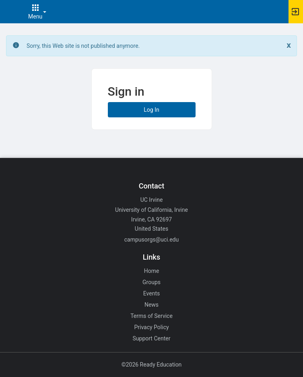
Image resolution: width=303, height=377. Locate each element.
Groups (151, 282)
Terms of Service (151, 316)
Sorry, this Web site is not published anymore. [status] (83, 46)
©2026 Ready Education (152, 364)
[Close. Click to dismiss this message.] (289, 45)
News (151, 304)
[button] (10, 11)
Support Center (152, 338)
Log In (151, 110)
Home (151, 271)
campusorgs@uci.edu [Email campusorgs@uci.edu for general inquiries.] (151, 239)
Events (151, 293)
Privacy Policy (151, 327)
